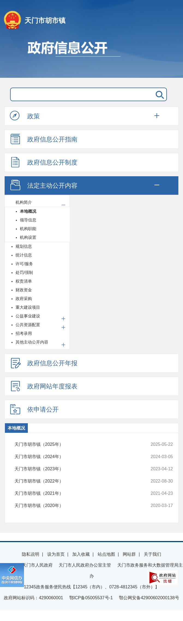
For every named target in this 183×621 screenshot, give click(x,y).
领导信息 (28, 220)
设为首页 (56, 554)
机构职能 (28, 228)
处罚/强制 (24, 272)
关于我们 (152, 554)
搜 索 (158, 94)
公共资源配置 (28, 324)
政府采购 (24, 298)
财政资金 (24, 290)
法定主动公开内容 (43, 185)
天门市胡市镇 (45, 20)
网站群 (129, 554)
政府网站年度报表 (43, 386)
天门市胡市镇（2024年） (79, 456)
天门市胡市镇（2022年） (79, 481)
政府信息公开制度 (43, 162)
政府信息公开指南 (43, 139)
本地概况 (28, 211)
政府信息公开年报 (43, 362)
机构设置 (28, 237)
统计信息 (24, 255)
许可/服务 (24, 263)
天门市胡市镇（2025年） (79, 444)
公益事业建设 (28, 316)
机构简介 (24, 202)
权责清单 (24, 281)
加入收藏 (81, 554)
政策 (25, 115)
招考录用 (24, 333)
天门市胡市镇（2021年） (79, 493)
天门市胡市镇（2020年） (79, 505)
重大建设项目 (28, 307)
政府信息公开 (91, 56)
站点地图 (106, 554)
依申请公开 (34, 409)
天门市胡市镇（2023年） (79, 469)
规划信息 (24, 246)
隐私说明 (30, 554)
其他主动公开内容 (32, 342)
